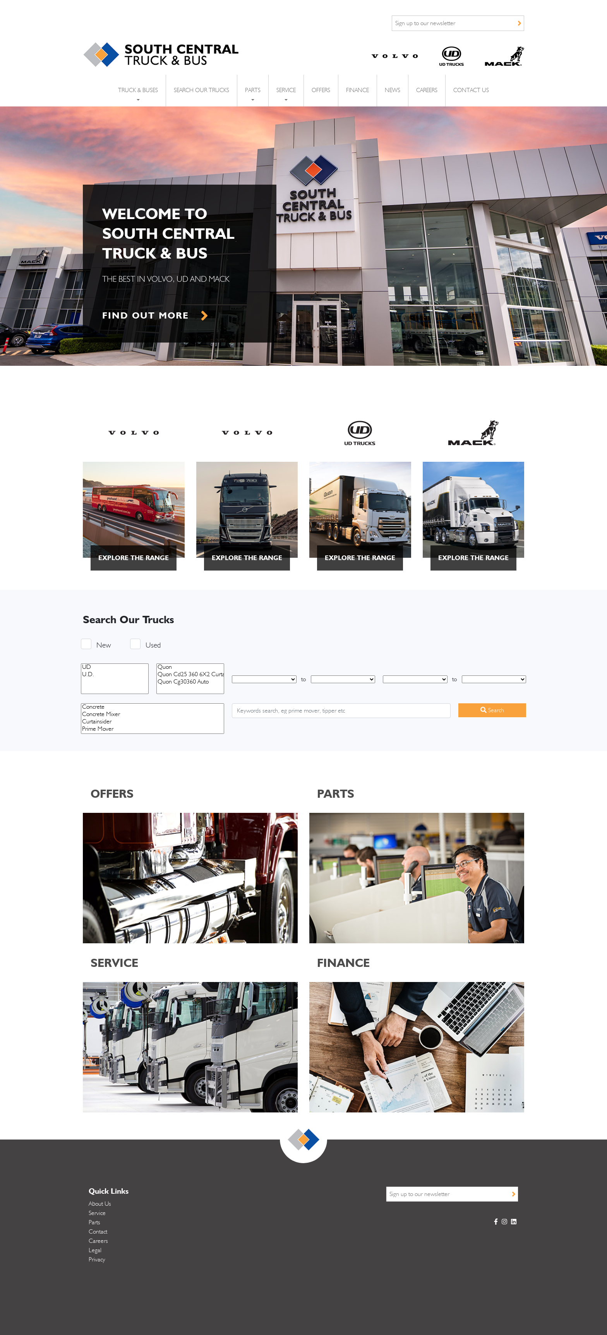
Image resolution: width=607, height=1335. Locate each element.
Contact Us (471, 90)
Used (153, 644)
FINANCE (343, 963)
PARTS (335, 793)
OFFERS (112, 793)
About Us (100, 1204)
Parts (94, 1222)
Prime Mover (152, 729)
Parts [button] (253, 90)
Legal (95, 1250)
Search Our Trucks (201, 90)
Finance (357, 90)
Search (492, 710)
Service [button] (286, 90)
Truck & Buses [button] (138, 90)
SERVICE (114, 963)
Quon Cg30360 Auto (190, 682)
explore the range (133, 558)
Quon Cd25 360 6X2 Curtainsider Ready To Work (190, 675)
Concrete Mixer (152, 714)
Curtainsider (152, 722)
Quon (190, 667)
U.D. (114, 675)
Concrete (152, 707)
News (392, 90)
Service (97, 1213)
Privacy (97, 1259)
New (103, 644)
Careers (426, 90)
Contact (98, 1232)
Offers (321, 90)
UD (114, 667)
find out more (145, 315)
